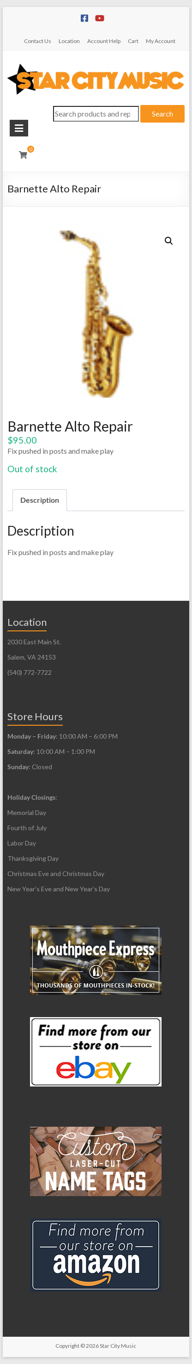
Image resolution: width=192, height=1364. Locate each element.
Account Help (103, 40)
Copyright (67, 1345)
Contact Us (37, 40)
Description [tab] (39, 499)
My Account (160, 40)
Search (162, 113)
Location (69, 40)
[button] (169, 241)
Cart (133, 40)
